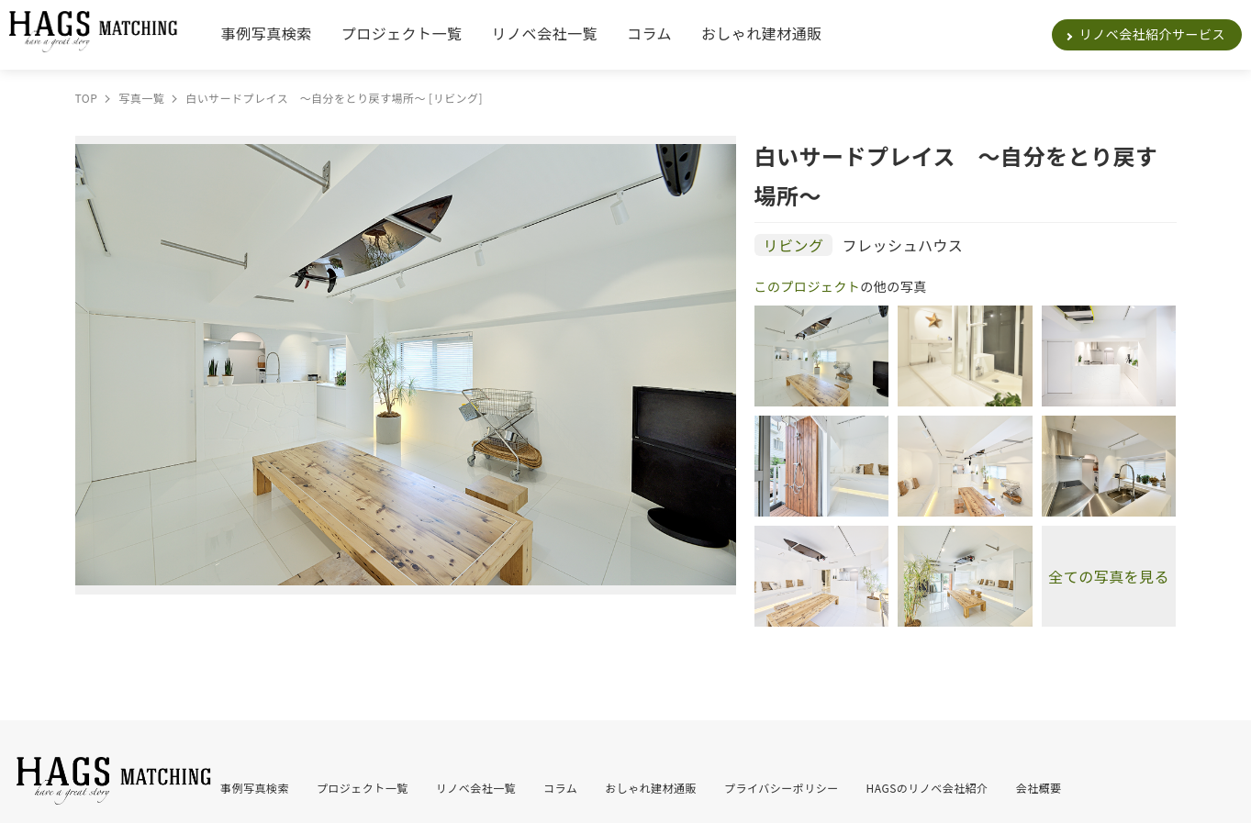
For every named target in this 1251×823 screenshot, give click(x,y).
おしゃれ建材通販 (761, 33)
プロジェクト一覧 (402, 33)
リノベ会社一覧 (545, 33)
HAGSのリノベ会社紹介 (927, 787)
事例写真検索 (266, 33)
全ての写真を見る (1108, 576)
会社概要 (1039, 787)
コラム (649, 33)
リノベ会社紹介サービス (1152, 34)
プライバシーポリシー (781, 787)
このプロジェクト (807, 286)
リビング (794, 245)
